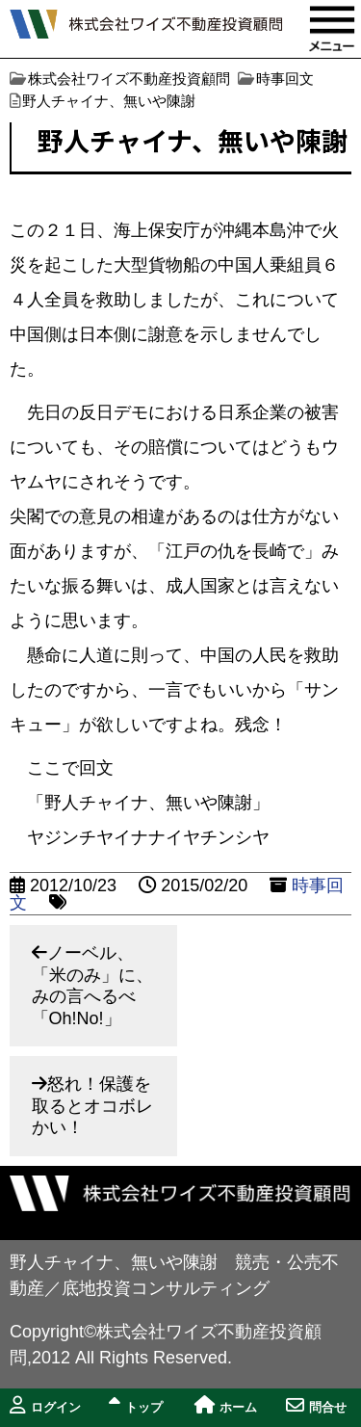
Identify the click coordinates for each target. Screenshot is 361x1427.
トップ (136, 1405)
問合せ (316, 1405)
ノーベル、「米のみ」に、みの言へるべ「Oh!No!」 (92, 985)
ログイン (45, 1405)
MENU (332, 29)
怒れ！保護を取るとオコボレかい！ (92, 1105)
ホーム (225, 1405)
